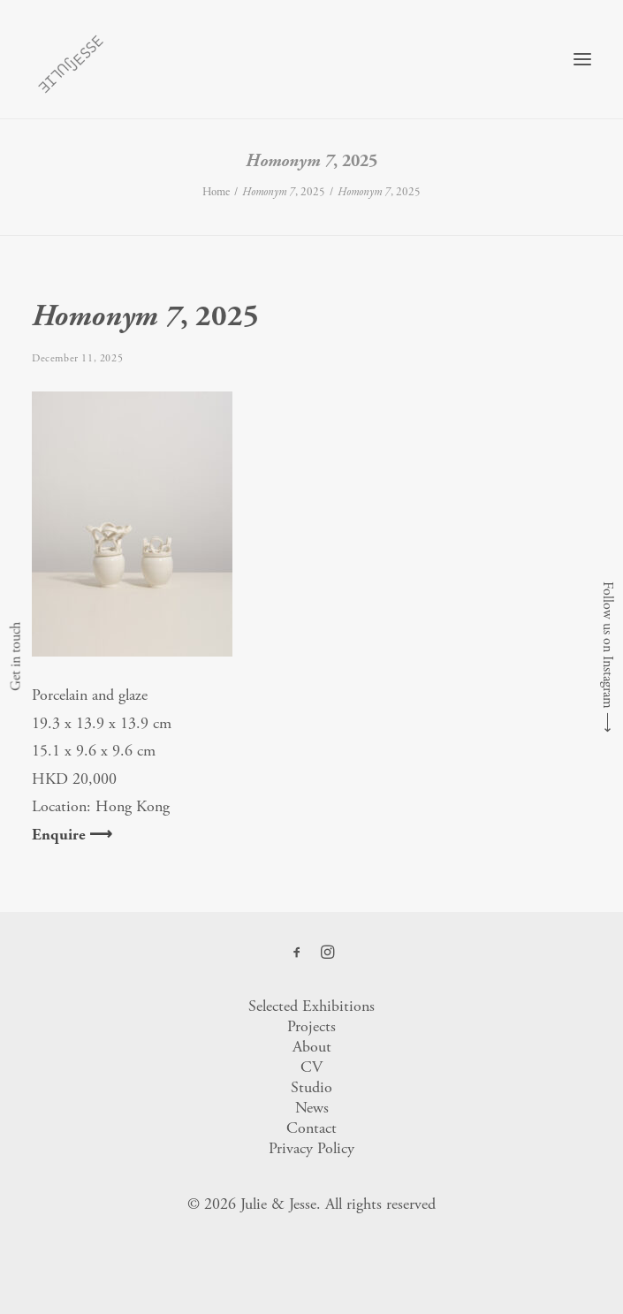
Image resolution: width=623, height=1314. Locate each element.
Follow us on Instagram (607, 645)
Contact (311, 1128)
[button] (582, 59)
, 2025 (283, 192)
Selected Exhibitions (311, 1006)
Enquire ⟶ (72, 834)
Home (216, 192)
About (312, 1047)
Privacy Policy (311, 1148)
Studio (311, 1087)
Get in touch (15, 657)
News (312, 1108)
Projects (311, 1026)
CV (311, 1067)
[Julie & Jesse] (70, 59)
